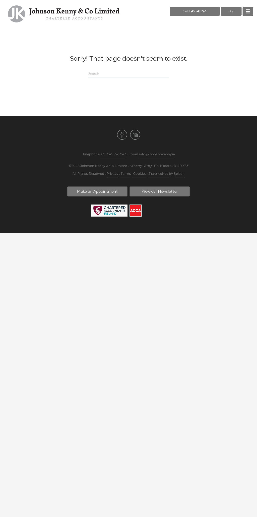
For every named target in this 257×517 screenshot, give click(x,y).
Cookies (140, 174)
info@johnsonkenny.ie (157, 154)
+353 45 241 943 (113, 154)
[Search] (128, 74)
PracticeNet (158, 174)
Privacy (112, 174)
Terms (125, 174)
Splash (179, 174)
